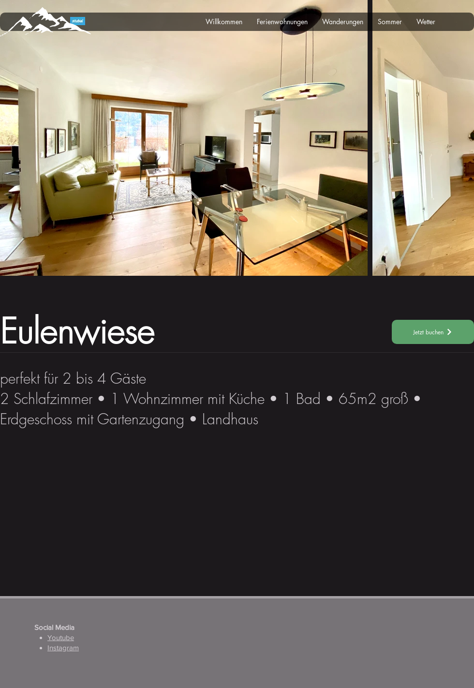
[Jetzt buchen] (433, 332)
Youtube (60, 637)
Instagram (63, 647)
